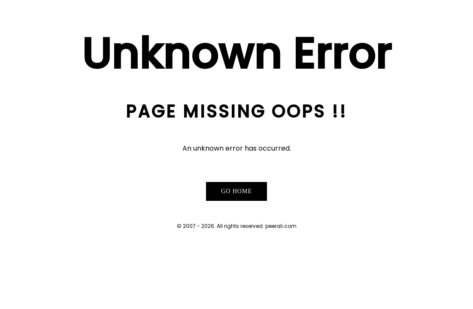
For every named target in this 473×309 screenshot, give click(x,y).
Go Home (236, 191)
